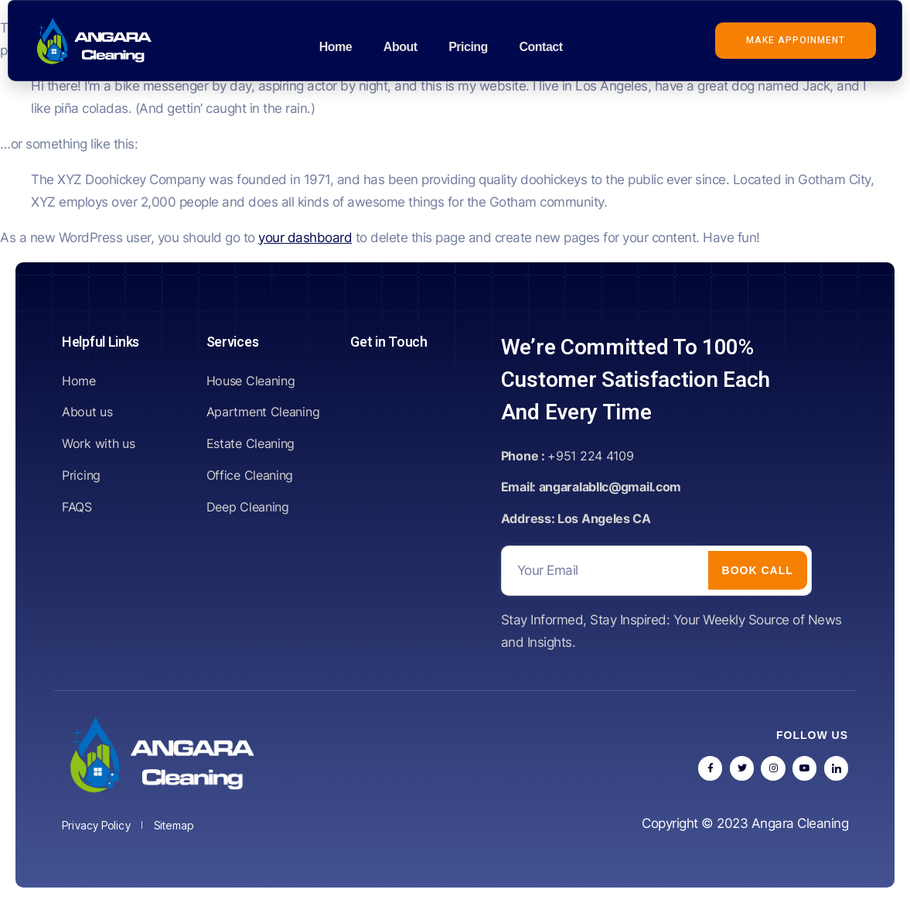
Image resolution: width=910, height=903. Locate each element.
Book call (757, 570)
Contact (539, 46)
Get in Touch (388, 342)
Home (335, 46)
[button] (795, 40)
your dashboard (305, 237)
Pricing (467, 46)
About (400, 46)
